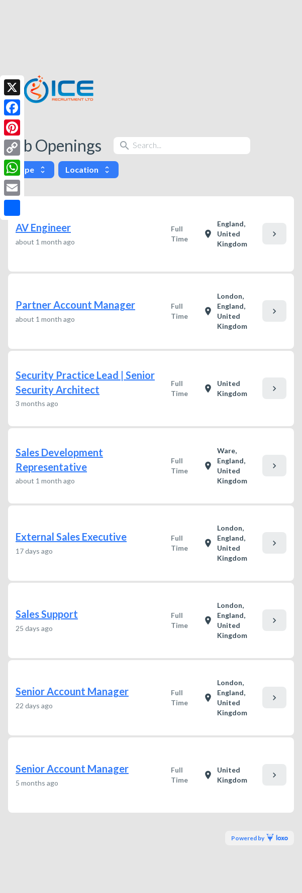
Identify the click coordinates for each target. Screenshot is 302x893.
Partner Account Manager (75, 305)
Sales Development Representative (59, 459)
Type (31, 169)
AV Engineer (43, 227)
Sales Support (47, 614)
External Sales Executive (71, 537)
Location (88, 169)
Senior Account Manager (72, 691)
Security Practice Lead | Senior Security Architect (85, 382)
